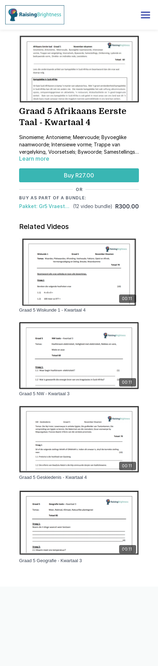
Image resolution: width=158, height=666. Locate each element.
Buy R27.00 (79, 175)
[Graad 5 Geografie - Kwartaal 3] (79, 560)
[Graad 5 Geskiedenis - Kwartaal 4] (79, 477)
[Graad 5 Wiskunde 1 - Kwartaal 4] (79, 310)
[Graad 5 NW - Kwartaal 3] (79, 393)
